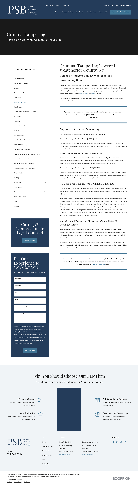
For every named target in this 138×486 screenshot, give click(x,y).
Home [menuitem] (57, 12)
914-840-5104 (123, 5)
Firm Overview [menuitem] (80, 12)
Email (16, 300)
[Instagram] (125, 427)
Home (44, 427)
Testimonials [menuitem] (103, 12)
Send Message (30, 350)
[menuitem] (30, 78)
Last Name (18, 285)
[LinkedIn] (117, 427)
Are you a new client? (21, 307)
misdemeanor (83, 94)
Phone (16, 293)
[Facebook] (113, 427)
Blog (57, 5)
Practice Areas (46, 436)
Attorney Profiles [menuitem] (67, 12)
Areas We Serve (47, 440)
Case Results (49, 5)
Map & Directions (64, 439)
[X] (121, 427)
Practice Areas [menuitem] (92, 12)
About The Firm (30, 240)
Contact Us (65, 5)
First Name (18, 278)
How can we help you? (21, 314)
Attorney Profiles (47, 432)
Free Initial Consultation (121, 12)
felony (93, 94)
